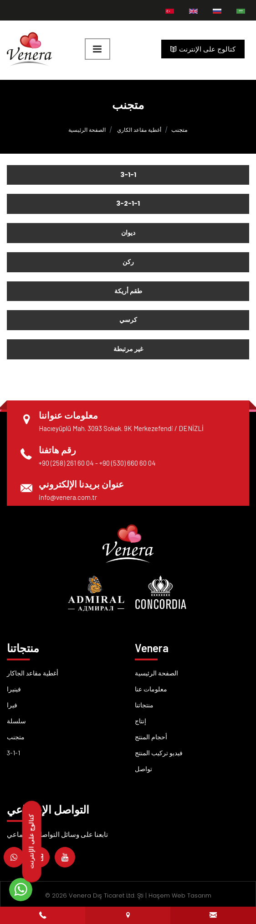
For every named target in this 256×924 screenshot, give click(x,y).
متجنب (16, 737)
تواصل (143, 769)
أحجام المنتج (151, 737)
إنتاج (140, 721)
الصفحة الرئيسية (87, 130)
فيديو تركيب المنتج (159, 753)
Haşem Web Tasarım (179, 895)
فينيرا (14, 689)
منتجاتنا (144, 705)
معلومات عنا (151, 689)
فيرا (12, 705)
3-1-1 (13, 753)
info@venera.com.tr (68, 497)
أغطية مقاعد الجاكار (32, 673)
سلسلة (16, 721)
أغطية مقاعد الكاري (139, 130)
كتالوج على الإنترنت (203, 49)
